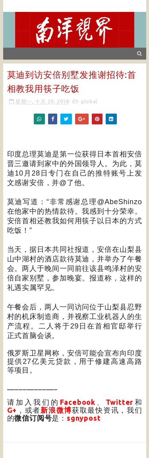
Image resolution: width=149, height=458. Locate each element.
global (89, 101)
